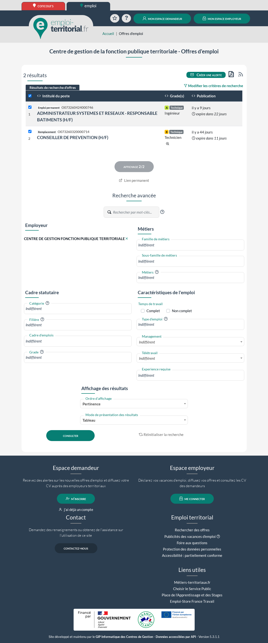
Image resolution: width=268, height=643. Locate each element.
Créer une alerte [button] (206, 75)
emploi (88, 5)
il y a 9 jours (201, 108)
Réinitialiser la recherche (161, 434)
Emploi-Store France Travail (192, 601)
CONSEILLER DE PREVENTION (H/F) (72, 137)
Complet (153, 311)
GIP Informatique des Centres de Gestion (124, 637)
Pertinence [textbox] (91, 404)
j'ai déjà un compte (76, 509)
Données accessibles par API (176, 637)
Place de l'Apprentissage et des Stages (192, 595)
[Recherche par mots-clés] (136, 212)
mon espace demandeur (162, 18)
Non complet (182, 311)
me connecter (192, 498)
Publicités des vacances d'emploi (190, 536)
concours (43, 5)
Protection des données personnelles (192, 549)
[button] (162, 212)
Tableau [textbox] (89, 420)
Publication (203, 96)
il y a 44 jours (202, 132)
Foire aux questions (192, 543)
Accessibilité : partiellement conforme (192, 555)
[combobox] (190, 245)
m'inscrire (76, 498)
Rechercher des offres (192, 530)
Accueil (108, 33)
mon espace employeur (222, 18)
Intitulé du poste (53, 96)
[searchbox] (190, 245)
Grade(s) (174, 96)
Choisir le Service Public (192, 588)
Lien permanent (134, 180)
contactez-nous (76, 548)
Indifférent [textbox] (147, 342)
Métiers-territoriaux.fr (192, 582)
